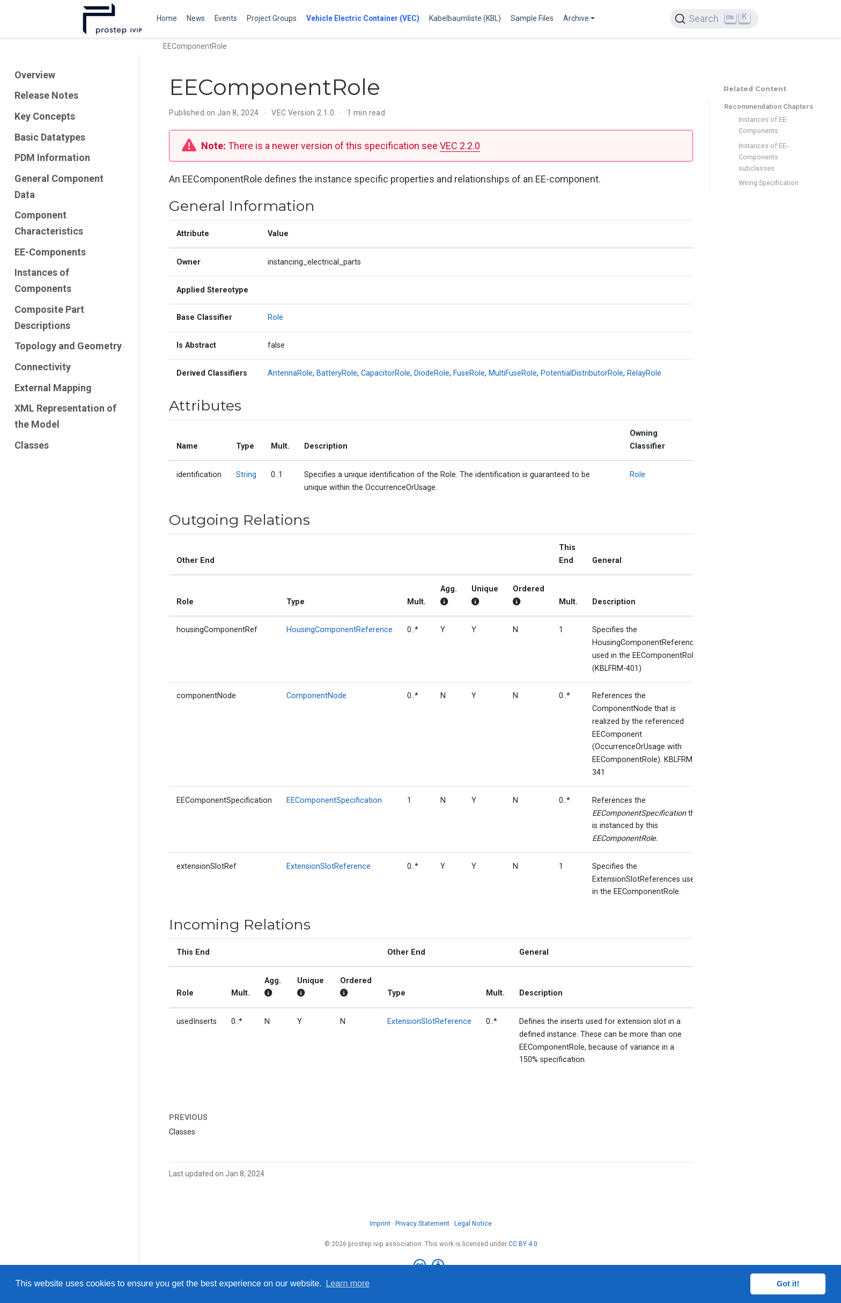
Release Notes (46, 95)
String (246, 474)
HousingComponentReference (339, 629)
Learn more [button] (348, 1283)
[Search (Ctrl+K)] (714, 18)
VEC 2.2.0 (460, 145)
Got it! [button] (788, 1283)
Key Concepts (44, 116)
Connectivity (42, 366)
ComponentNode (316, 695)
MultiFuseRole (513, 373)
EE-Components (50, 252)
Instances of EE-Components (763, 125)
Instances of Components (42, 280)
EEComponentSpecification (334, 800)
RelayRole (644, 373)
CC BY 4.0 (522, 1244)
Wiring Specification (769, 183)
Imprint (380, 1223)
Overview (34, 74)
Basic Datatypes (49, 137)
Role (275, 317)
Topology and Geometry (68, 346)
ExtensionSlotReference (328, 866)
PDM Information (52, 157)
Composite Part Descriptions (49, 317)
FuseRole (469, 373)
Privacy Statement (422, 1223)
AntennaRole (290, 373)
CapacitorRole (385, 373)
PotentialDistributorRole (582, 373)
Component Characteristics (48, 223)
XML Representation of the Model (65, 416)
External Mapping (53, 387)
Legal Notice (473, 1223)
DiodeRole (431, 373)
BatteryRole (336, 373)
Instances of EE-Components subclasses (763, 157)
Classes (31, 445)
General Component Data (59, 186)
